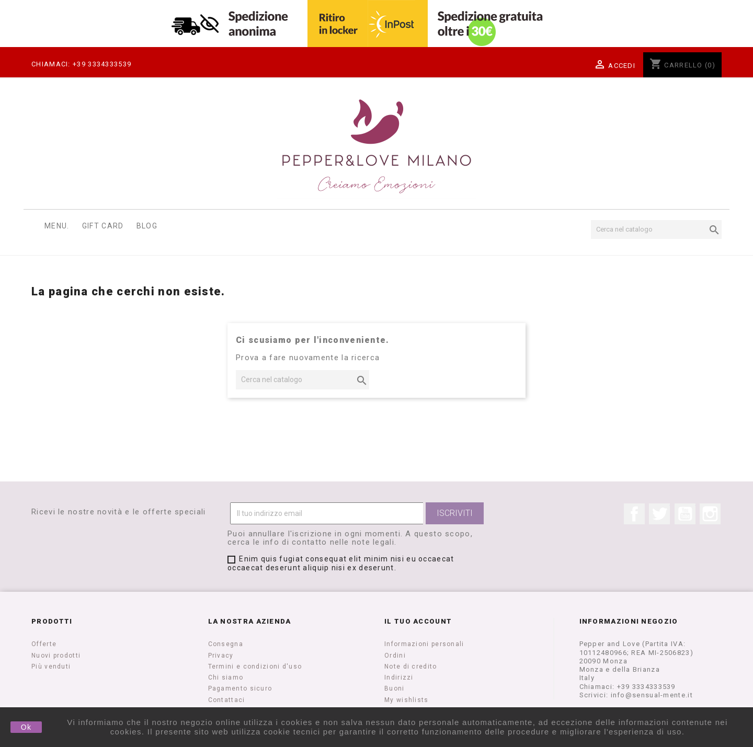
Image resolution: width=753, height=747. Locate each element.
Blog (146, 226)
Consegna (225, 644)
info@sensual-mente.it (652, 695)
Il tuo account (418, 621)
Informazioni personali (424, 644)
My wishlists (406, 700)
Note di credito (410, 666)
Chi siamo (226, 677)
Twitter (659, 513)
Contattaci (226, 700)
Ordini (395, 655)
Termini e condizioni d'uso (255, 666)
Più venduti (51, 666)
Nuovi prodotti (56, 655)
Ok (26, 727)
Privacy (221, 655)
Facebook (634, 513)
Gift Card (103, 226)
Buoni (394, 688)
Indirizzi (399, 677)
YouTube (685, 513)
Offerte (43, 644)
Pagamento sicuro (240, 688)
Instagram (710, 513)
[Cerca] (656, 229)
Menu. (57, 226)
